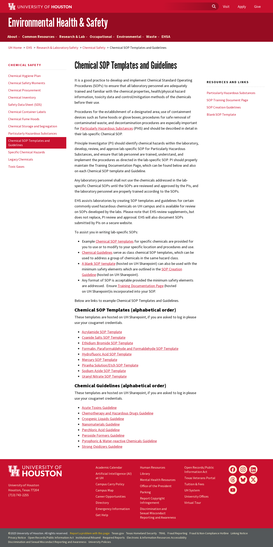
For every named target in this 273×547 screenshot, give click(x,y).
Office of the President (156, 486)
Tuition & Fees (194, 484)
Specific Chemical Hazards (26, 152)
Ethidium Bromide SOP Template (107, 343)
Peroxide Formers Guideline (103, 435)
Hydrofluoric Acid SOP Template (107, 354)
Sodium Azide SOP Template (104, 370)
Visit (226, 6)
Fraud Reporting (177, 533)
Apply (242, 6)
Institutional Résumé (88, 537)
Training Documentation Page (141, 285)
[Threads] (233, 480)
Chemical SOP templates (115, 241)
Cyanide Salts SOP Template (103, 337)
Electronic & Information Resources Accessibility (157, 537)
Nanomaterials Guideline (101, 424)
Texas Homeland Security (141, 533)
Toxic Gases (16, 166)
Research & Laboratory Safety (57, 47)
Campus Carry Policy (110, 484)
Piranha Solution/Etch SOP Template (110, 365)
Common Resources (39, 36)
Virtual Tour (192, 502)
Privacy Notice (17, 537)
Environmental (130, 36)
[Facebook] (233, 469)
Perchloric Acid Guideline (101, 429)
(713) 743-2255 (18, 495)
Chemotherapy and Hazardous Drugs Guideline (117, 413)
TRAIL (162, 533)
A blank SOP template (98, 263)
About (13, 36)
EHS (29, 47)
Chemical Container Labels (27, 112)
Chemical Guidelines (97, 252)
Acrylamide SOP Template (102, 331)
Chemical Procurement (24, 90)
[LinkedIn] (253, 469)
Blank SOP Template (221, 114)
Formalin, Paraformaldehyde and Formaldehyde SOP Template (130, 348)
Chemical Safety (94, 47)
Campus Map (105, 490)
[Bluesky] (243, 480)
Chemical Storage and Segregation (32, 126)
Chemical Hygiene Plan (24, 76)
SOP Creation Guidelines (224, 107)
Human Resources (152, 467)
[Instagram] (243, 469)
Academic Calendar (109, 467)
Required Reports (114, 537)
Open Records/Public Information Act (199, 469)
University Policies (99, 542)
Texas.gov (118, 533)
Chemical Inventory (22, 97)
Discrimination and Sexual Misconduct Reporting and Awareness (158, 513)
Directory (102, 502)
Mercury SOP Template (99, 359)
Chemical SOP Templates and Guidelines (29, 142)
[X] (253, 480)
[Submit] (214, 6)
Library (145, 473)
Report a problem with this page (90, 533)
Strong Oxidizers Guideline (102, 446)
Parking (145, 492)
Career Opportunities (111, 496)
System (192, 490)
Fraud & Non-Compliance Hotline (209, 533)
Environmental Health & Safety (58, 22)
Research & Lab (73, 36)
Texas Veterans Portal (199, 478)
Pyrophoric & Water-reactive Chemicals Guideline (119, 441)
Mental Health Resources (158, 480)
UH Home (15, 47)
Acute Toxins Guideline (99, 407)
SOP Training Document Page (227, 100)
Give (257, 6)
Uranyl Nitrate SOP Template (104, 376)
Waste (152, 36)
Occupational (102, 36)
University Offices (196, 496)
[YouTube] (233, 490)
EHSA (166, 36)
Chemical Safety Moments (26, 83)
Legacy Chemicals (20, 159)
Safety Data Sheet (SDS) (25, 104)
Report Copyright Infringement (152, 500)
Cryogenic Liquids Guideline (103, 418)
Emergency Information (113, 509)
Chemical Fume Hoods (23, 119)
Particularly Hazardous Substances (32, 133)
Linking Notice (239, 533)
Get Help (102, 515)
